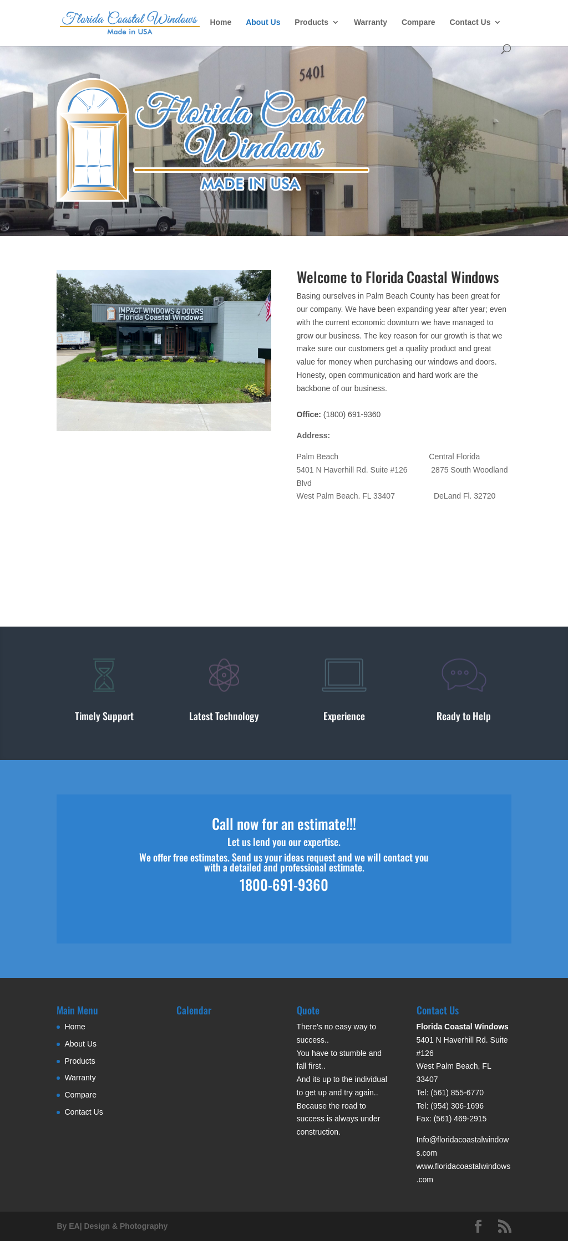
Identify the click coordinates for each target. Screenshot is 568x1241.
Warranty (370, 22)
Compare (418, 22)
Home (220, 22)
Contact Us (470, 22)
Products (311, 22)
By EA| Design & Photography (112, 1226)
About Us (263, 22)
